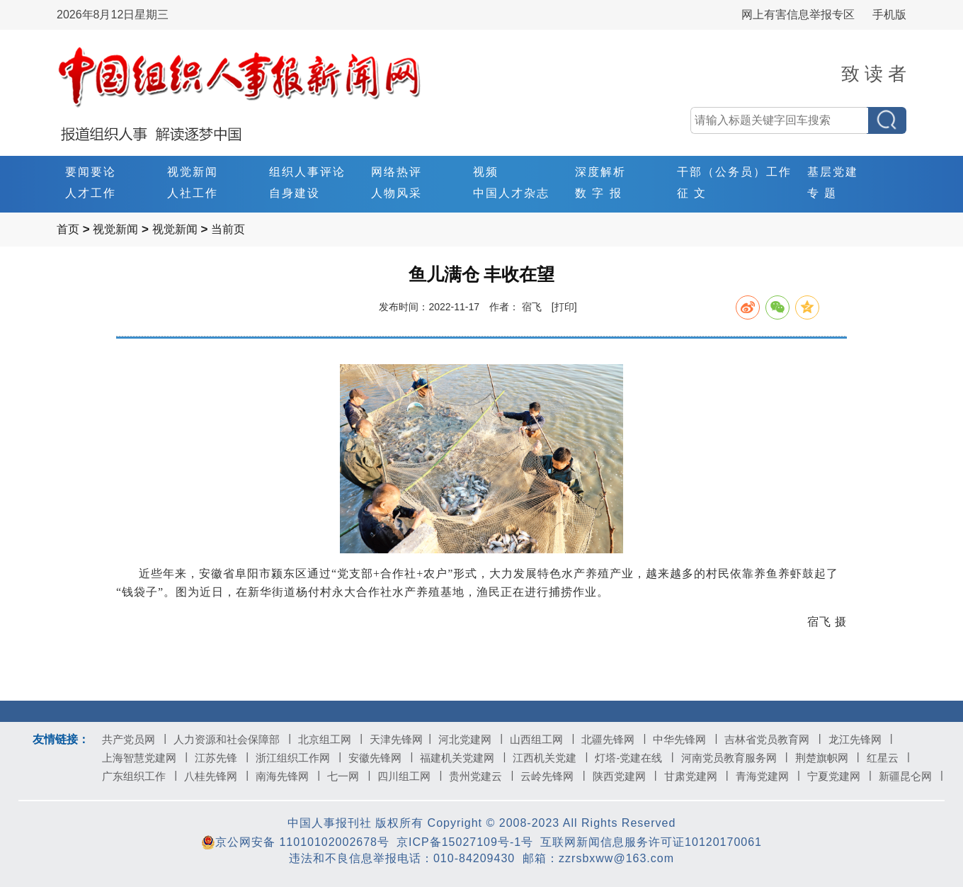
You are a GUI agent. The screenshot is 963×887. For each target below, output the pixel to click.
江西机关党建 (550, 758)
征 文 (692, 193)
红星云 (888, 758)
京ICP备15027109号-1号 (465, 842)
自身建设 (294, 193)
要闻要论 (90, 172)
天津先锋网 (400, 739)
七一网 (348, 776)
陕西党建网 (625, 776)
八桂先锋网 (216, 776)
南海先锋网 (288, 776)
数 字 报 (598, 193)
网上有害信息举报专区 (798, 15)
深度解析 (600, 172)
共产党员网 (134, 739)
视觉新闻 (192, 172)
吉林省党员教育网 (772, 739)
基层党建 (832, 172)
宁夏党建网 (839, 776)
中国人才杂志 (511, 193)
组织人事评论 (307, 172)
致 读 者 (873, 73)
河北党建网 (470, 739)
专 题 (822, 193)
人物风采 (396, 193)
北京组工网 (330, 739)
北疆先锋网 (613, 739)
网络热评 (396, 172)
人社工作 (192, 193)
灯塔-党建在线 (634, 758)
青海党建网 (768, 776)
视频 (485, 172)
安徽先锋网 (380, 758)
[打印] (564, 306)
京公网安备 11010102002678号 (295, 842)
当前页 (228, 229)
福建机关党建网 (463, 758)
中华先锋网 (685, 739)
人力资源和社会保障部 (232, 739)
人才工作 (90, 193)
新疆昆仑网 (911, 776)
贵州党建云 (481, 776)
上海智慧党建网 (145, 758)
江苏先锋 (222, 758)
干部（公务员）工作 (734, 172)
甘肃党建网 (696, 776)
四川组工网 (409, 776)
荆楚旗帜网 (827, 758)
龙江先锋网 (860, 739)
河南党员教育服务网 (734, 758)
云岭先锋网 (552, 776)
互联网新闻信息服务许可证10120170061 (651, 842)
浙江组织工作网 (298, 758)
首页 (68, 229)
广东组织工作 (139, 776)
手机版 (889, 15)
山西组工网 (542, 739)
